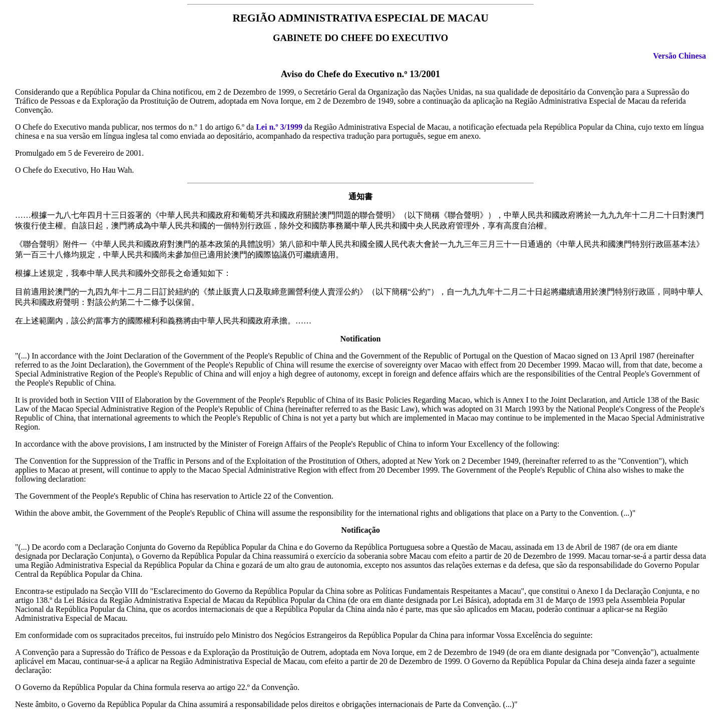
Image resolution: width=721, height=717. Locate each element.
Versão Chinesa (679, 56)
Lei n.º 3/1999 (279, 127)
